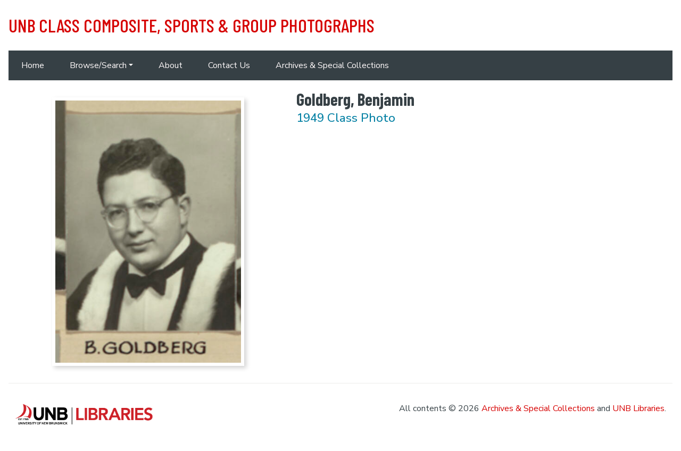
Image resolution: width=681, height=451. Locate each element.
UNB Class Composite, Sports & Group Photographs (192, 25)
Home (32, 65)
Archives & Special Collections (332, 65)
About (170, 65)
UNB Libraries (638, 408)
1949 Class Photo (345, 118)
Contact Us (229, 65)
